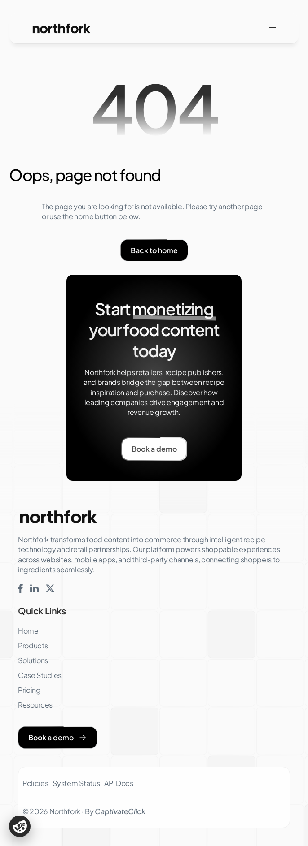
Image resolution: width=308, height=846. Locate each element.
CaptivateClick (120, 811)
